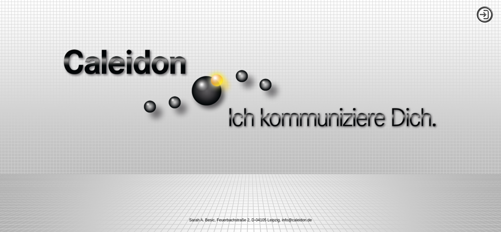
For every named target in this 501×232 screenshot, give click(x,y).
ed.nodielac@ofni (297, 220)
